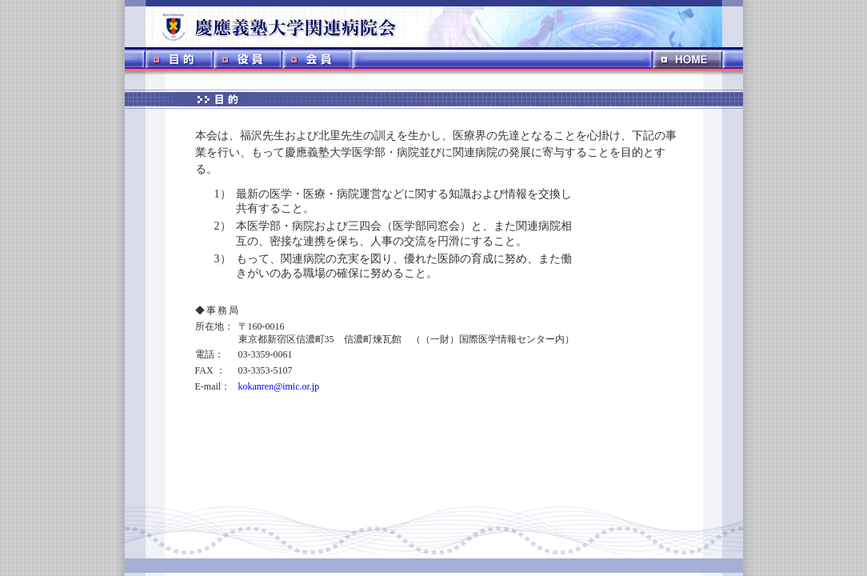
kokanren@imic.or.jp (279, 386)
